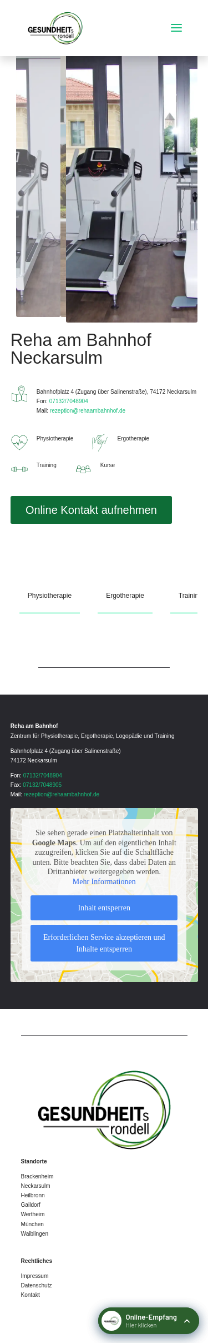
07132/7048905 (42, 785)
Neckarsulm (35, 1186)
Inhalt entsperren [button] (104, 908)
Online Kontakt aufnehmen (91, 510)
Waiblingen (35, 1234)
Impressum (35, 1276)
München (32, 1224)
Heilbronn (33, 1195)
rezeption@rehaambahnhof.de (87, 411)
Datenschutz (36, 1285)
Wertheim (33, 1214)
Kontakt (30, 1295)
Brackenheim (37, 1176)
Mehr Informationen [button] (104, 882)
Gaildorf (30, 1205)
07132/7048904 (68, 401)
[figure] (132, 183)
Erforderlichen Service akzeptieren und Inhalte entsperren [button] (104, 944)
